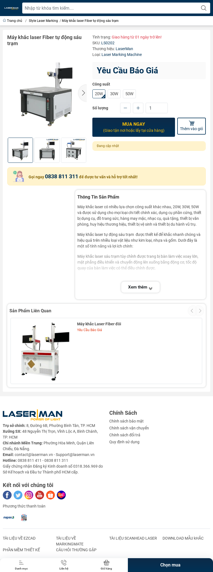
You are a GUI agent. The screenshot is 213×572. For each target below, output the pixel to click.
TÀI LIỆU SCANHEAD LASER (133, 538)
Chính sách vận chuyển (129, 428)
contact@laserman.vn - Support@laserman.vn (55, 454)
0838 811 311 (61, 176)
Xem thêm (140, 287)
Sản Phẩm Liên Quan (30, 310)
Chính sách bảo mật (126, 421)
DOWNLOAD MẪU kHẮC (183, 538)
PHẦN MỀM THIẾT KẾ (21, 550)
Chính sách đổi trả (124, 435)
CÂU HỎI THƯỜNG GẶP (76, 550)
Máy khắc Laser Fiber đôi (99, 324)
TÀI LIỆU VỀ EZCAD (19, 538)
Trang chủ (13, 21)
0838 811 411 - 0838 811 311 (43, 460)
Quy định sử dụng (124, 442)
